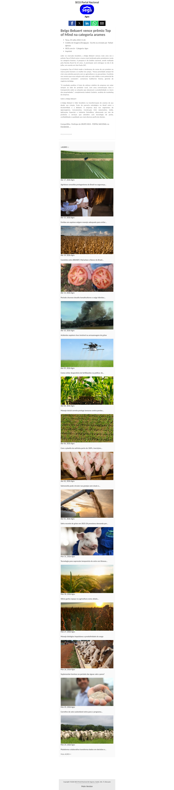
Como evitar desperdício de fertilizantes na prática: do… (82, 373)
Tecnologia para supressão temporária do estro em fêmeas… (84, 561)
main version (87, 786)
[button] (72, 23)
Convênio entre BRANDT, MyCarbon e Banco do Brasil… (82, 260)
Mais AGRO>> (66, 754)
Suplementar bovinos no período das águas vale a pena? (83, 674)
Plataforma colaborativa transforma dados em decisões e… (83, 749)
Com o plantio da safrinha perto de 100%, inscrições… (81, 448)
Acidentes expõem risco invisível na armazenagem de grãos (84, 335)
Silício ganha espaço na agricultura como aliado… (80, 599)
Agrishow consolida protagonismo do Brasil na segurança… (83, 184)
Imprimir (68, 51)
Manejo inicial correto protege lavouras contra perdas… (82, 410)
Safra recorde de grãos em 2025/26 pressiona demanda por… (84, 523)
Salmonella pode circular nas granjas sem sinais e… (80, 486)
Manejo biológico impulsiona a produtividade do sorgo (82, 636)
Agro (87, 16)
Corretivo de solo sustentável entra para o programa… (82, 712)
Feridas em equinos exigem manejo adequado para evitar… (84, 222)
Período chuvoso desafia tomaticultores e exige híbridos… (83, 297)
